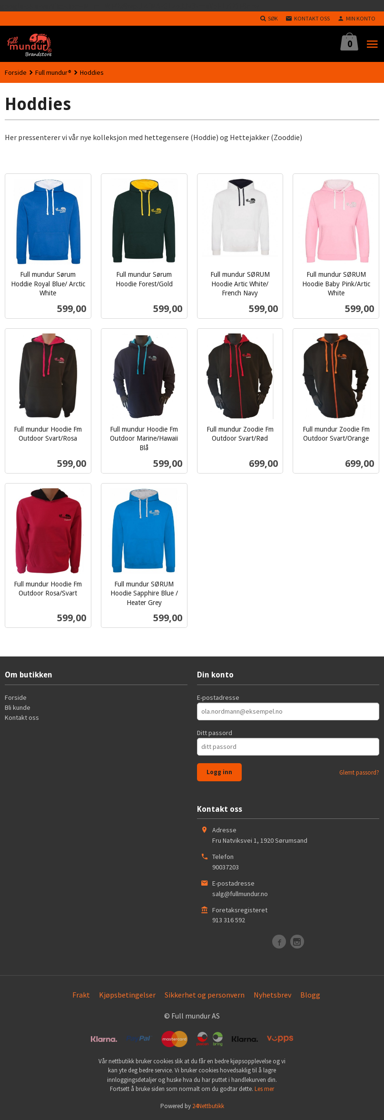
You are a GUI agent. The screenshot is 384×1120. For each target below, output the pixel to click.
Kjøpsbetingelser (127, 994)
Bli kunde (17, 707)
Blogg (310, 994)
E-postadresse (218, 697)
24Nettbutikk (208, 1106)
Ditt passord (214, 732)
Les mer (264, 1089)
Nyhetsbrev (272, 994)
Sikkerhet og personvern (205, 994)
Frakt (81, 994)
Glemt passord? (359, 772)
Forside (16, 72)
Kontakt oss (22, 717)
